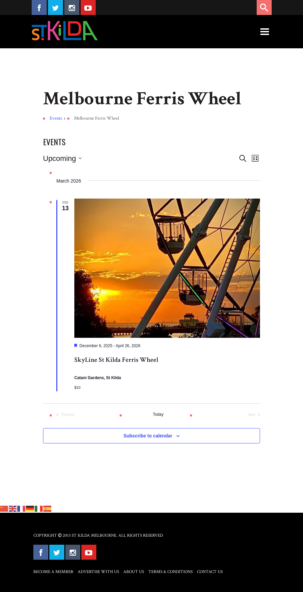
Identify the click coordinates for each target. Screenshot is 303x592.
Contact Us (210, 572)
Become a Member (53, 572)
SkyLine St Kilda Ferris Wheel (116, 359)
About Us (133, 572)
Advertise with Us (98, 572)
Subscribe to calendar (147, 435)
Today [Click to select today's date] (158, 414)
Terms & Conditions (170, 572)
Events (56, 118)
